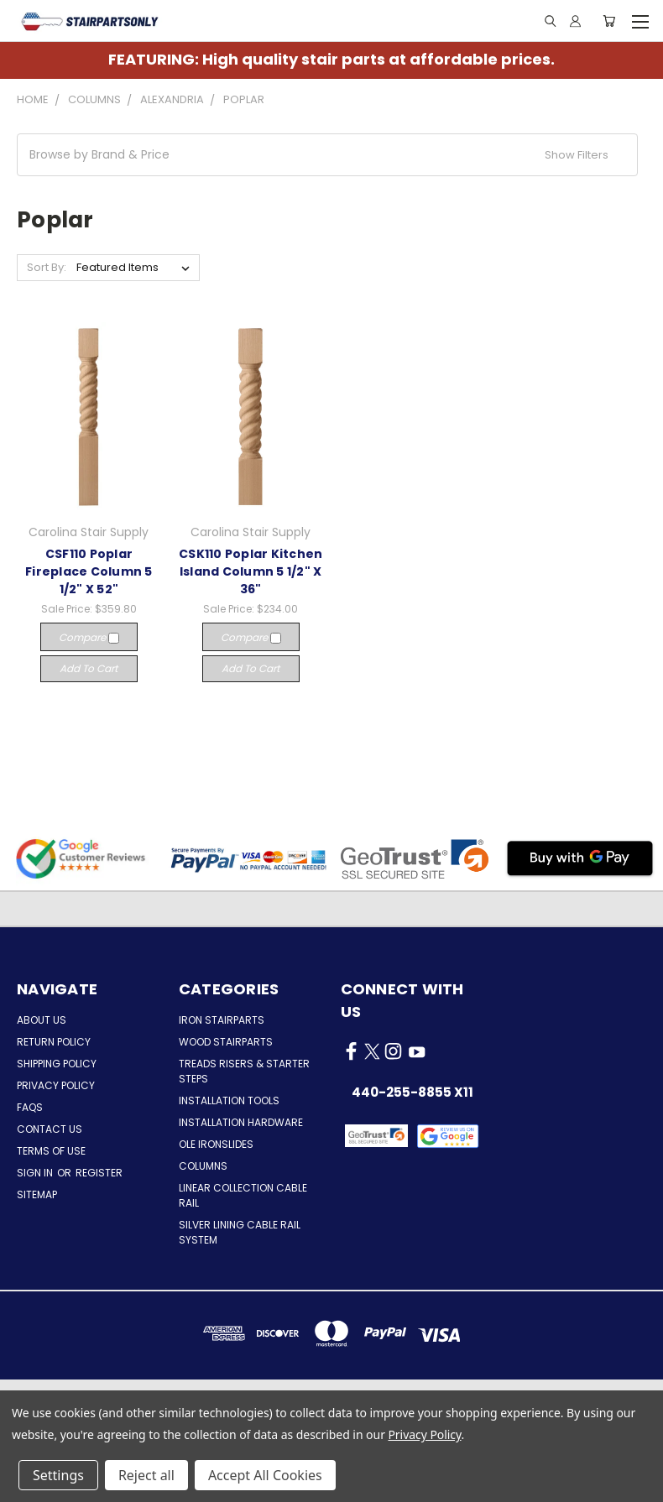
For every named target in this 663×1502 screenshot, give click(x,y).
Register (99, 1173)
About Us (41, 1020)
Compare (89, 637)
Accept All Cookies (265, 1475)
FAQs (30, 1107)
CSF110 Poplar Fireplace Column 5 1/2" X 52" (89, 571)
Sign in (36, 1173)
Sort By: (46, 267)
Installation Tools (229, 1100)
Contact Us (49, 1129)
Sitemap (37, 1194)
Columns (203, 1166)
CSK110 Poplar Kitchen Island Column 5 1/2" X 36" (250, 571)
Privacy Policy (56, 1085)
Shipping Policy (57, 1063)
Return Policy (54, 1042)
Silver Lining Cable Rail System (239, 1232)
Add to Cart (88, 668)
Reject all (146, 1475)
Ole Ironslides (216, 1144)
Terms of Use (51, 1151)
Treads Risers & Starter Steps (244, 1071)
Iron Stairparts (221, 1020)
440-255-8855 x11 (412, 1092)
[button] (327, 154)
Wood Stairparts (226, 1042)
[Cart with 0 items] (609, 21)
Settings (58, 1475)
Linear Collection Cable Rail (243, 1195)
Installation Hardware (241, 1122)
